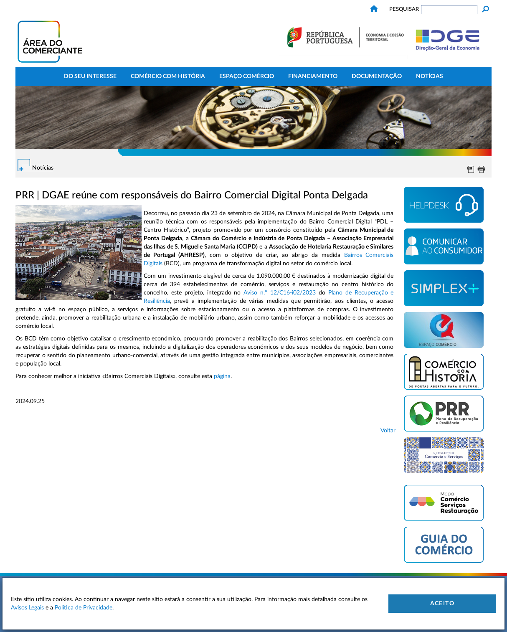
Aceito (442, 604)
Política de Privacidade (83, 608)
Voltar (387, 431)
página (222, 376)
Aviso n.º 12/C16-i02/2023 (279, 293)
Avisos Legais (27, 608)
